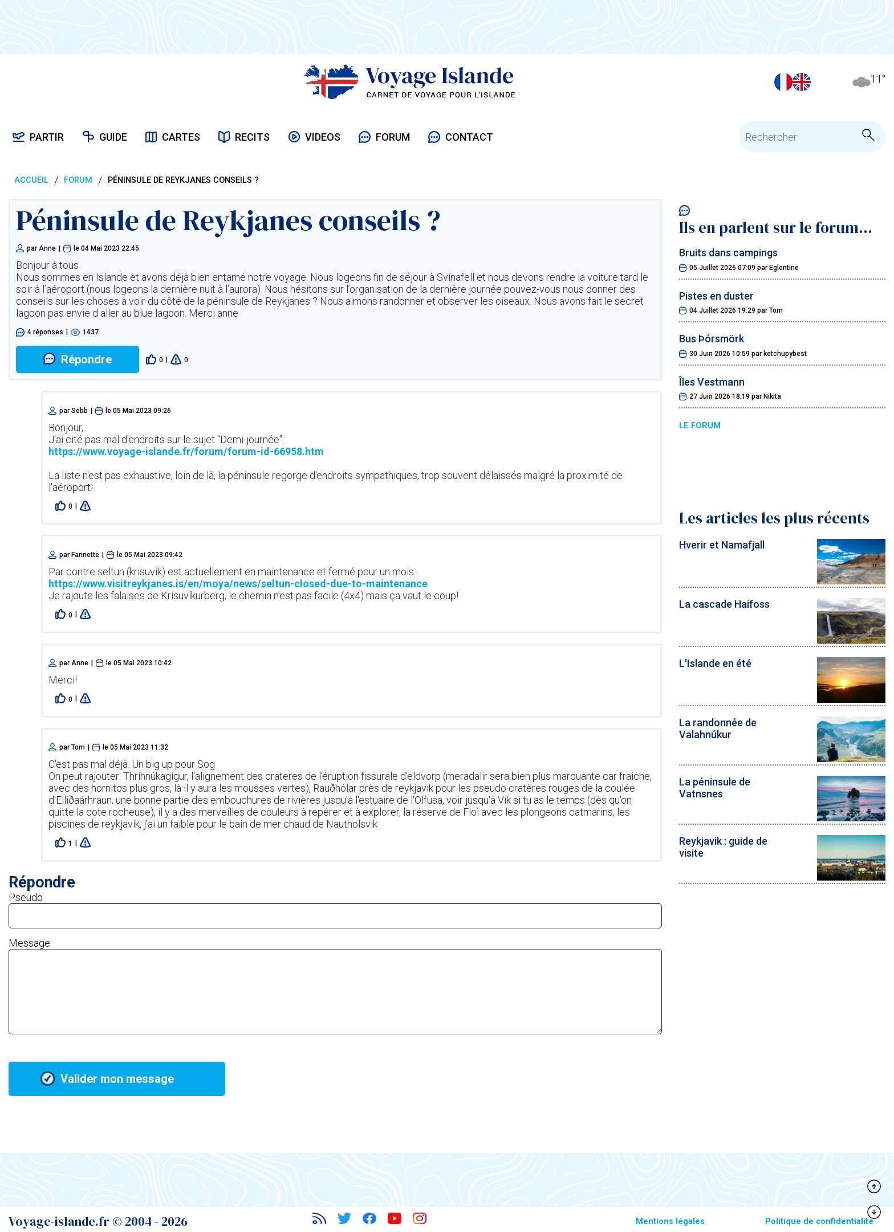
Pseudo (26, 897)
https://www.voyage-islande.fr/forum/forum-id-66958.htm (186, 451)
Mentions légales (670, 1221)
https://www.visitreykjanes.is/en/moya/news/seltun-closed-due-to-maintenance (238, 584)
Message (29, 943)
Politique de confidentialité (819, 1221)
